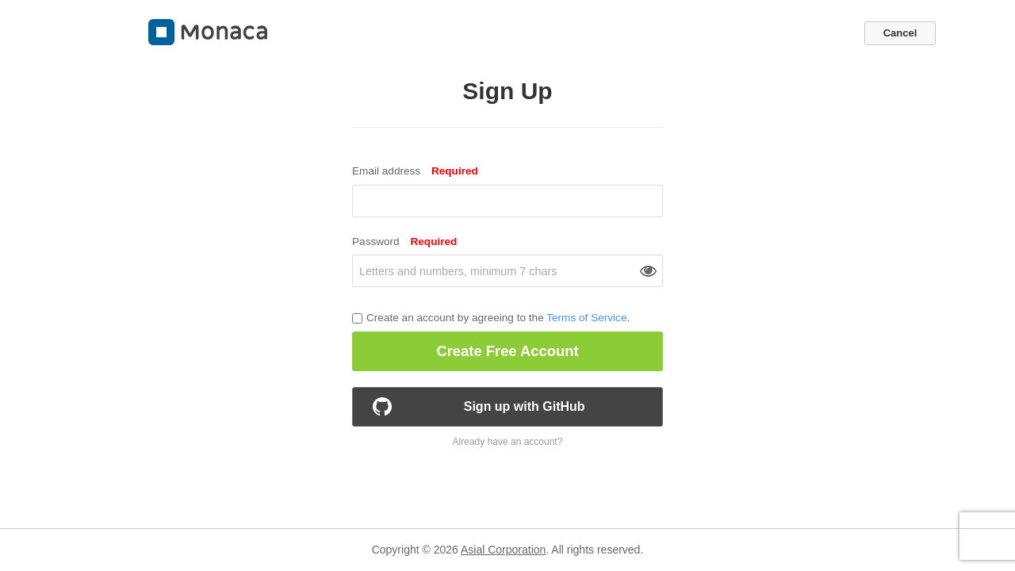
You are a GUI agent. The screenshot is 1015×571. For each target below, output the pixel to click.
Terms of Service (586, 318)
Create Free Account (507, 351)
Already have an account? (508, 441)
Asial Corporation (503, 549)
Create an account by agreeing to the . (498, 318)
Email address (415, 171)
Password (404, 241)
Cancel (900, 33)
